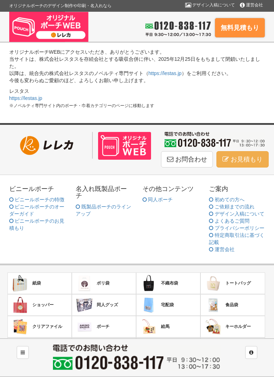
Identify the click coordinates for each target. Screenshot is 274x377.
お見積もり (242, 159)
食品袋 (221, 305)
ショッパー (32, 305)
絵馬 (155, 326)
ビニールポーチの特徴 (37, 199)
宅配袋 (157, 305)
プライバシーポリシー (236, 228)
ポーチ (92, 326)
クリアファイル (36, 326)
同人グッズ (97, 305)
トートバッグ (227, 283)
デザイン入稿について (210, 4)
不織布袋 (159, 283)
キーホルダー (227, 326)
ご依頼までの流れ (231, 206)
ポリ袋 (92, 283)
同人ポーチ (158, 199)
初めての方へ (227, 199)
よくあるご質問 (229, 221)
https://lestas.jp (165, 73)
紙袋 (26, 283)
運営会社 (251, 4)
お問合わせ (187, 159)
